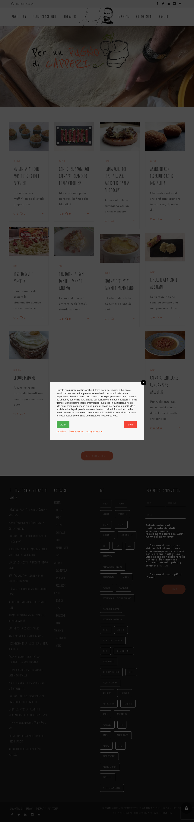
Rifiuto (130, 424)
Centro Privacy (62, 431)
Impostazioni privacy (76, 431)
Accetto (63, 424)
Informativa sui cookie (94, 431)
